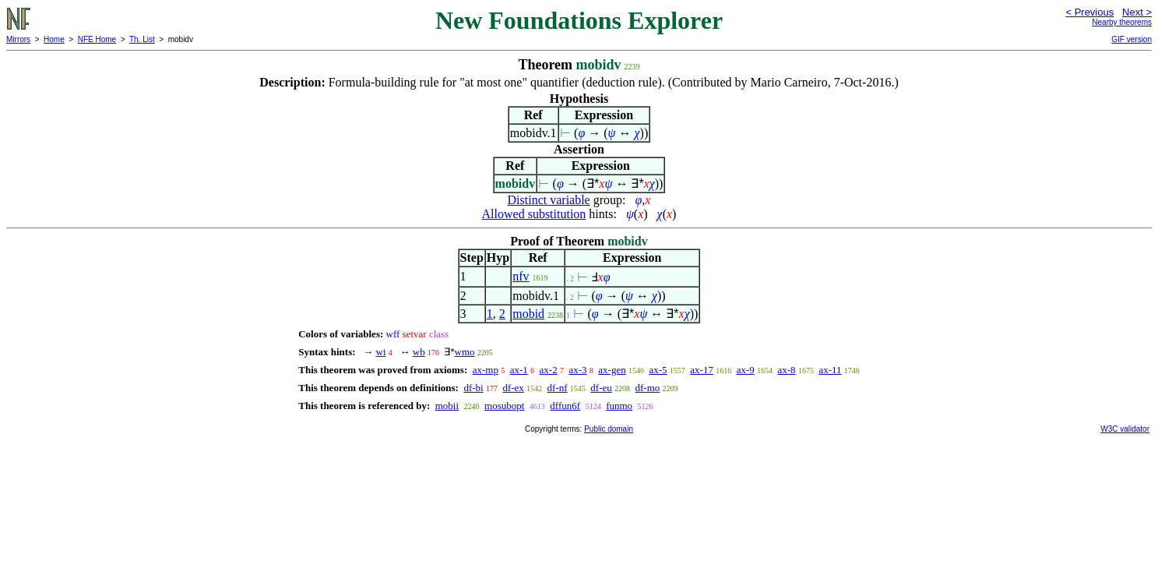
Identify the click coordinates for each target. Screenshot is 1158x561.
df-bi (473, 387)
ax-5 (658, 370)
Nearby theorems (1122, 22)
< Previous (1089, 12)
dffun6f (565, 405)
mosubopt (504, 405)
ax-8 (787, 370)
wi (381, 352)
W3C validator (1124, 429)
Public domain (608, 429)
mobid (528, 313)
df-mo (647, 387)
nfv (520, 276)
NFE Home (97, 39)
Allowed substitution (534, 214)
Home (54, 39)
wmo (465, 352)
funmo (619, 405)
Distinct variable (549, 199)
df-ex (512, 387)
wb (419, 352)
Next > (1137, 12)
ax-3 (577, 370)
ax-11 (829, 370)
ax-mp (485, 370)
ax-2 (549, 370)
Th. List (142, 39)
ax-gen (611, 370)
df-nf (557, 387)
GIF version (1131, 39)
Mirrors (18, 39)
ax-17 (701, 370)
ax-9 (746, 370)
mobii (447, 405)
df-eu (600, 387)
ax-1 (519, 370)
